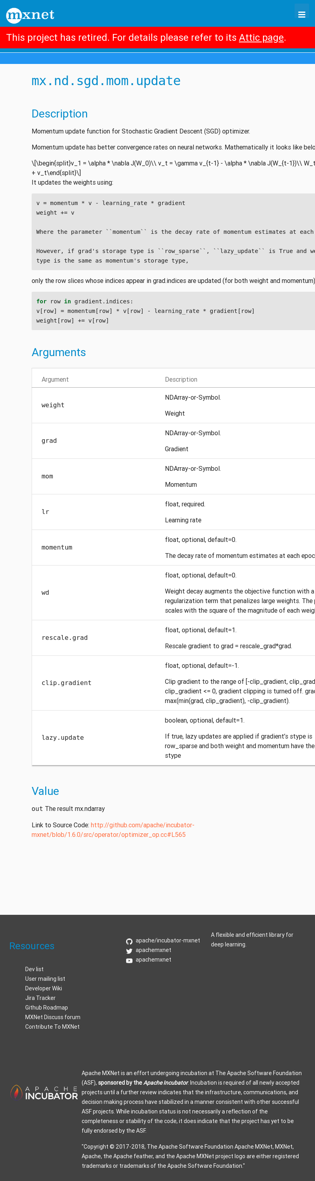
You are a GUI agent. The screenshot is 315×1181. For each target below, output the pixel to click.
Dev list (34, 969)
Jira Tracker (40, 998)
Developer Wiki (43, 988)
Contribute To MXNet (52, 1026)
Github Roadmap (46, 1007)
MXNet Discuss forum (52, 1017)
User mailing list (45, 978)
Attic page (261, 37)
